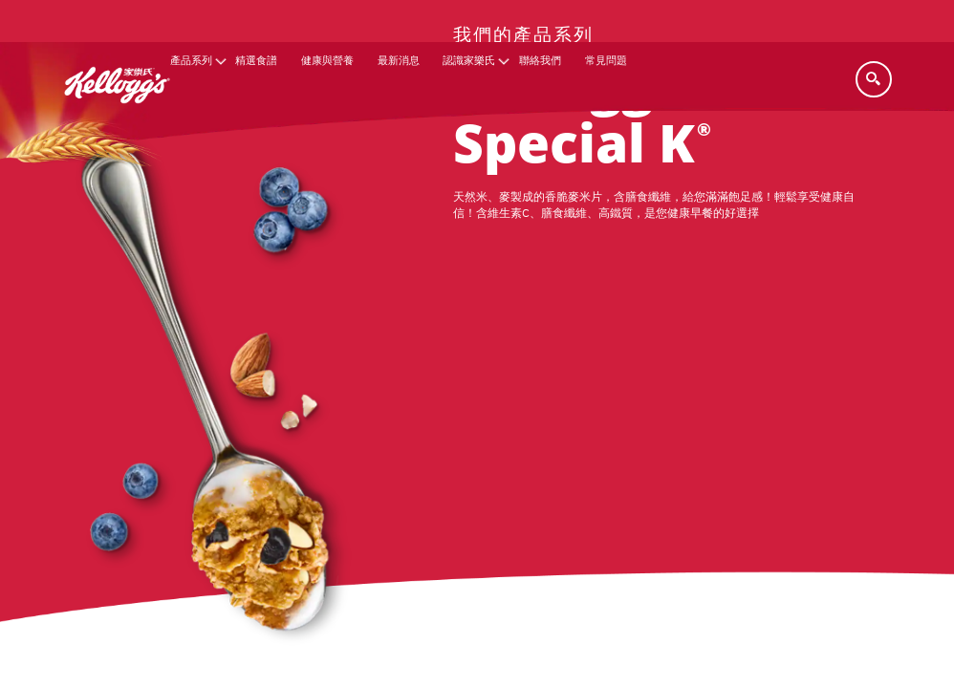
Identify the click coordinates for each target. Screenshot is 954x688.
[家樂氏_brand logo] (117, 116)
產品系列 (191, 61)
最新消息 (399, 61)
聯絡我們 (540, 61)
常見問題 (606, 61)
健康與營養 (327, 61)
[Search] (874, 79)
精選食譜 (256, 61)
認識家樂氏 (469, 61)
